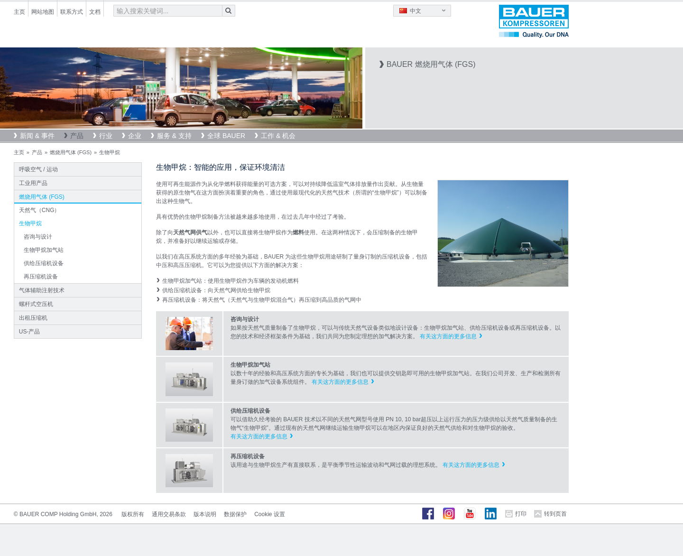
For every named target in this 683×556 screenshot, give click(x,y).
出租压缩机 (33, 318)
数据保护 (235, 514)
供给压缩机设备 (44, 263)
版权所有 (132, 514)
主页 (19, 12)
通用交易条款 (169, 514)
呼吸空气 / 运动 (38, 169)
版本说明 (205, 514)
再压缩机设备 (41, 276)
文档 (95, 12)
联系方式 (71, 12)
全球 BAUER (226, 135)
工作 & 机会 (278, 135)
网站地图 (42, 12)
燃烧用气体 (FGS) (71, 152)
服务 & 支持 (174, 135)
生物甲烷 (30, 223)
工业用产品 (33, 183)
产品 (76, 135)
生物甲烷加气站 (44, 250)
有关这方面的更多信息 (448, 336)
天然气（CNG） (39, 210)
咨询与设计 (38, 236)
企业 (134, 135)
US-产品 (29, 331)
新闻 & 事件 (37, 135)
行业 (105, 135)
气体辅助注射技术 (42, 290)
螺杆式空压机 (36, 304)
